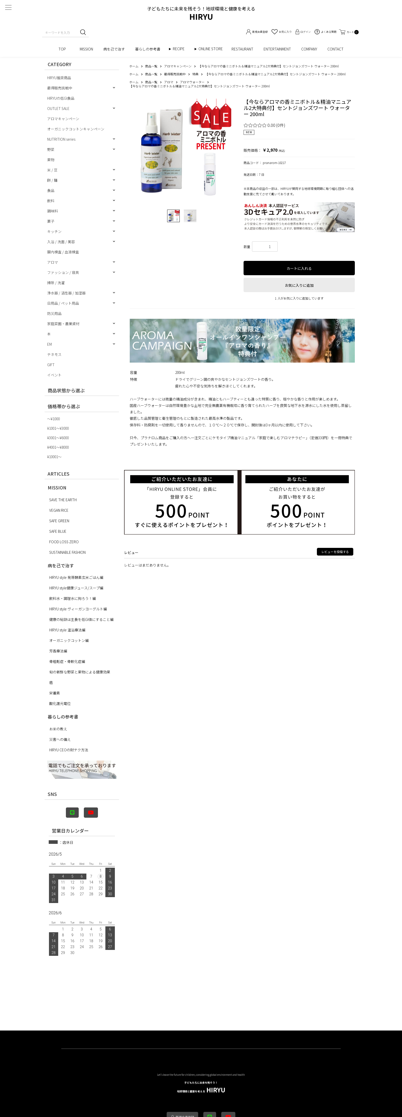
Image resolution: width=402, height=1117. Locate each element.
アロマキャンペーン (63, 118)
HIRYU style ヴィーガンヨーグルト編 (78, 608)
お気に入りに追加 (299, 285)
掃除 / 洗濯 (56, 282)
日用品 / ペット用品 (63, 303)
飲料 (50, 200)
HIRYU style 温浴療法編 (67, 629)
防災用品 (54, 313)
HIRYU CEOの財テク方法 (68, 749)
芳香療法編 (58, 650)
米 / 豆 (52, 169)
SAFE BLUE (57, 531)
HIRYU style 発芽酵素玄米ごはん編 (76, 577)
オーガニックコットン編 (69, 640)
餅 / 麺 (52, 180)
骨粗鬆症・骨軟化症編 (67, 661)
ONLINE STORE (212, 48)
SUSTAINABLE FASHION (67, 552)
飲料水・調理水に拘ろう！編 (72, 598)
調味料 (52, 210)
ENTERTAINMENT (277, 49)
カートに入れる (299, 268)
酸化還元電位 (60, 703)
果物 (50, 159)
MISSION (86, 49)
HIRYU (201, 1087)
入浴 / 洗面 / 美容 (61, 241)
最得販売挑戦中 (59, 87)
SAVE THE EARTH (63, 499)
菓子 (50, 221)
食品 (50, 190)
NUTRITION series (61, 139)
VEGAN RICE (58, 510)
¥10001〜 (54, 456)
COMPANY (309, 49)
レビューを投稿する (335, 551)
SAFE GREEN (59, 520)
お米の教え (58, 728)
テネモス (54, 354)
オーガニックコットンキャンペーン (75, 128)
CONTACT (335, 49)
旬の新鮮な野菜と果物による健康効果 (79, 671)
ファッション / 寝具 (63, 272)
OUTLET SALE (58, 108)
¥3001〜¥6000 (58, 437)
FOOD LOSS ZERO (64, 541)
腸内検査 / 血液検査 (63, 251)
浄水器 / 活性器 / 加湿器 (66, 292)
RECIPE (180, 48)
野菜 (50, 149)
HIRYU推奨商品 (59, 77)
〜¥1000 (53, 418)
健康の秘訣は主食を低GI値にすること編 (81, 619)
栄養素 (54, 692)
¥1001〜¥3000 (58, 428)
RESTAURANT (242, 49)
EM (49, 344)
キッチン (54, 231)
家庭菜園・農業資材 (63, 323)
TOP (63, 49)
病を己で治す (114, 49)
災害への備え (60, 739)
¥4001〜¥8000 (58, 447)
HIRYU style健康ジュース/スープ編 (76, 587)
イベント (54, 374)
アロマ (52, 262)
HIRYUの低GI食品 (60, 98)
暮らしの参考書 (149, 49)
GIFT (51, 364)
